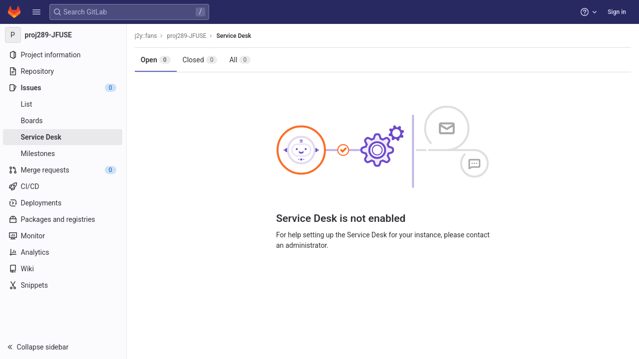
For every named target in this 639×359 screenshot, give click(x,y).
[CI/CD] (63, 186)
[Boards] (63, 121)
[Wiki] (63, 269)
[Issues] (63, 88)
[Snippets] (63, 285)
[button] (36, 12)
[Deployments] (63, 203)
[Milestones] (63, 154)
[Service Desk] (63, 137)
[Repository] (63, 71)
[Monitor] (63, 236)
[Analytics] (63, 252)
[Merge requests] (63, 170)
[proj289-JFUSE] (64, 35)
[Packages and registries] (63, 219)
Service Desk (235, 35)
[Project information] (63, 55)
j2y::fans (147, 35)
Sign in (617, 11)
